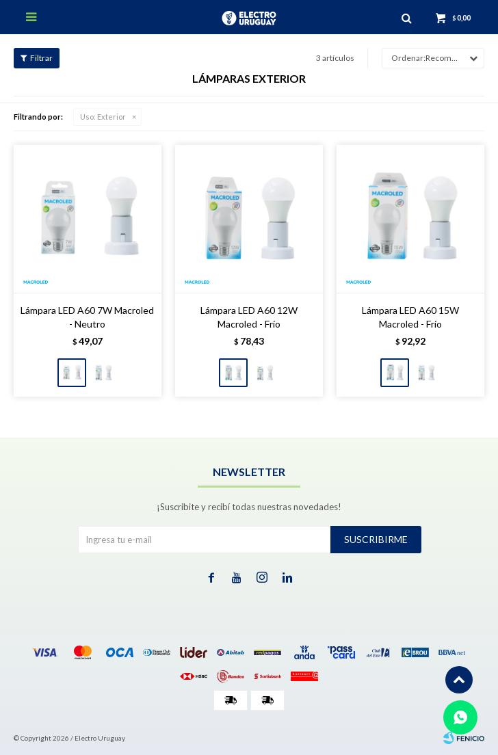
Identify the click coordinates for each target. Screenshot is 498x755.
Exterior (103, 116)
